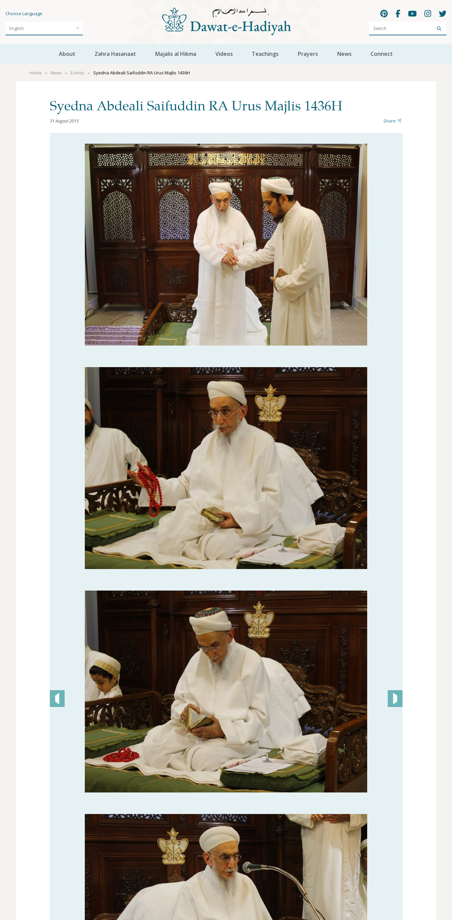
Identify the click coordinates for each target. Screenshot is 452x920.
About (67, 54)
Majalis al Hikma (175, 54)
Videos (224, 54)
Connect (382, 54)
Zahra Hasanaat (115, 54)
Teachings (265, 54)
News (344, 54)
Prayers (308, 54)
